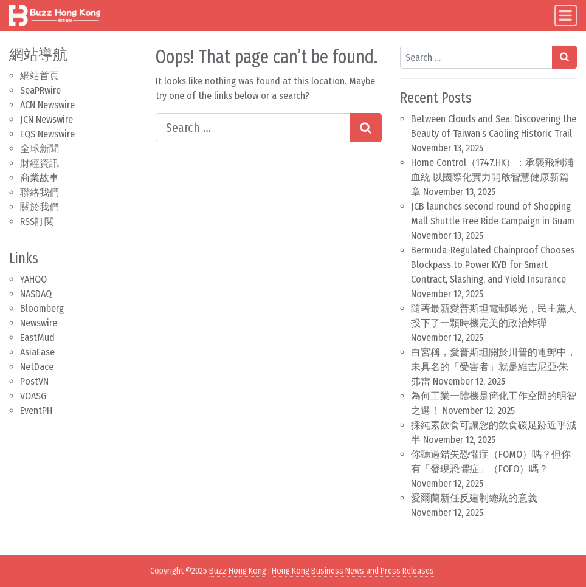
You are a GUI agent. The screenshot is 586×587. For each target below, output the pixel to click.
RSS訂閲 (37, 221)
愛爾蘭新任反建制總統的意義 (474, 498)
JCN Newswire (46, 119)
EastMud (37, 337)
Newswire (38, 323)
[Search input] (253, 127)
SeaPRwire (40, 90)
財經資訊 (39, 163)
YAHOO (33, 279)
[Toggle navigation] (565, 15)
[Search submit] (366, 127)
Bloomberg (42, 308)
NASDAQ (36, 294)
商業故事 (39, 178)
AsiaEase (37, 352)
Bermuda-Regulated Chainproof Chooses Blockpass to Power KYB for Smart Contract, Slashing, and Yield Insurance (492, 264)
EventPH (36, 410)
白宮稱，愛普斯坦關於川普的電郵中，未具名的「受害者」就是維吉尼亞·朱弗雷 (493, 366)
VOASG (33, 396)
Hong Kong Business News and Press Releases (353, 571)
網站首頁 (39, 75)
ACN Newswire (47, 105)
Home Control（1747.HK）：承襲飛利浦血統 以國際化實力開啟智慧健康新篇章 (492, 177)
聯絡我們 (39, 192)
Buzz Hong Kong (237, 571)
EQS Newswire (47, 134)
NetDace (36, 366)
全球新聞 (39, 148)
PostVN (34, 381)
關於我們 (39, 207)
